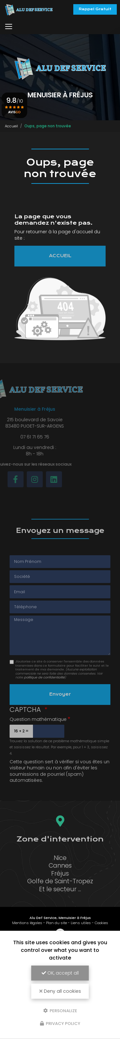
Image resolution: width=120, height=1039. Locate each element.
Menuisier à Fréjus (75, 917)
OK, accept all (60, 973)
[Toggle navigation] (8, 26)
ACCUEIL (60, 255)
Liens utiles (81, 922)
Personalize (60, 1010)
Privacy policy (60, 1023)
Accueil (11, 126)
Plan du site (56, 922)
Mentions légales (27, 922)
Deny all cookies (60, 991)
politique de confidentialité (44, 677)
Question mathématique (38, 719)
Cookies (101, 922)
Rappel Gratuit (95, 9)
